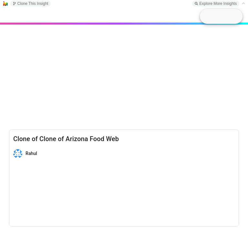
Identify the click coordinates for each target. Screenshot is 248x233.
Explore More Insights (216, 3)
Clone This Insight (30, 3)
